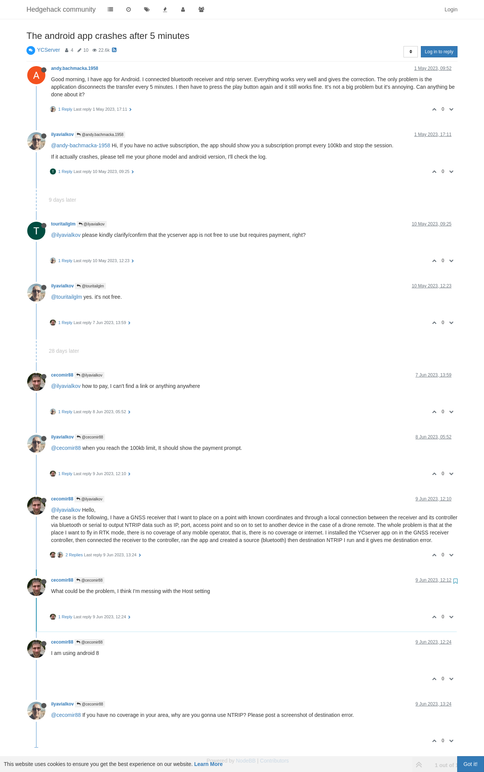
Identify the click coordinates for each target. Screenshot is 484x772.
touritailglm (63, 224)
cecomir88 (62, 375)
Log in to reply (439, 51)
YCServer (48, 50)
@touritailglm (90, 286)
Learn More (208, 764)
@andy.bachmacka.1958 (100, 135)
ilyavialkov (62, 134)
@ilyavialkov (92, 224)
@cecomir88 (90, 437)
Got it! (471, 764)
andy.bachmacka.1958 (74, 68)
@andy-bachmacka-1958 (80, 145)
